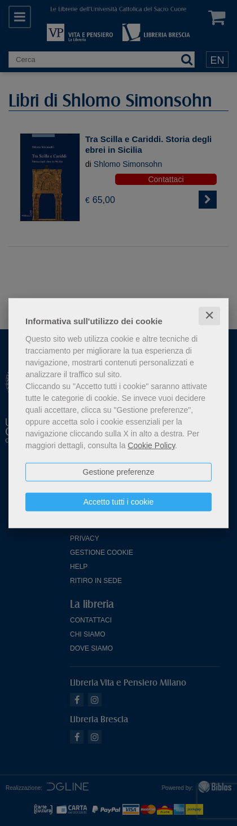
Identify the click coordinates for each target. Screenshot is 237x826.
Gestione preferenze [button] (119, 471)
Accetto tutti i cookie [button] (119, 501)
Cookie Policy (151, 445)
